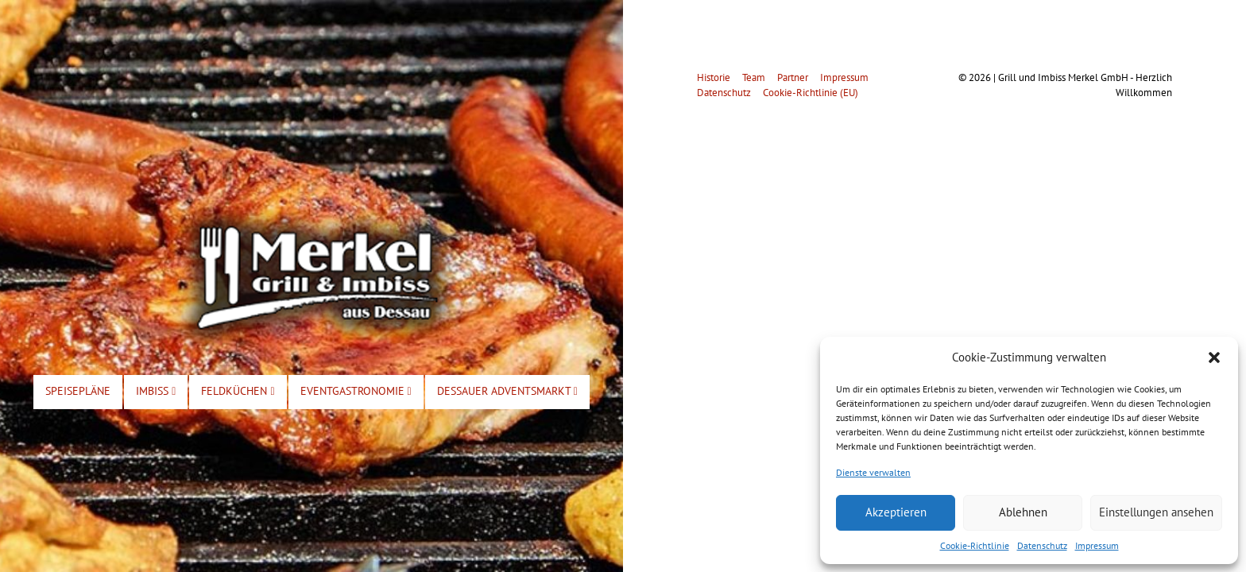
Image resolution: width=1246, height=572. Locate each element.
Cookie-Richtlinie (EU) (810, 92)
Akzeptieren (896, 512)
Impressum (1097, 545)
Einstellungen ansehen (1156, 512)
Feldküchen (237, 391)
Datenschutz (1042, 545)
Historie (713, 77)
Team (753, 77)
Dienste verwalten (873, 472)
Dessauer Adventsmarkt (507, 391)
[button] (1214, 357)
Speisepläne (77, 391)
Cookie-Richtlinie (974, 545)
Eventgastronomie (356, 391)
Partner (792, 77)
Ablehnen (1023, 512)
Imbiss (156, 391)
